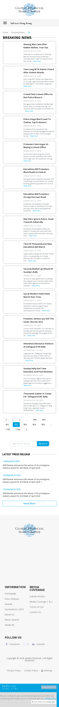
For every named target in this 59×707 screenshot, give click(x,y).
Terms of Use (37, 606)
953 (25, 424)
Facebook (12, 644)
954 (34, 424)
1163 (8, 429)
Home (5, 32)
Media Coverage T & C (41, 601)
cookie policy (50, 698)
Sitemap (46, 670)
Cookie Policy (31, 670)
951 (7, 424)
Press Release (12, 598)
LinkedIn (38, 644)
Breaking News (18, 32)
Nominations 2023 (14, 609)
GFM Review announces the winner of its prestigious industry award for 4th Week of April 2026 (26, 466)
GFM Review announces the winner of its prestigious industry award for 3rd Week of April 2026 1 (26, 480)
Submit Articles (37, 596)
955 (43, 424)
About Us (9, 614)
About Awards (12, 619)
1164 (18, 429)
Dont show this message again (44, 702)
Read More (29, 503)
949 (34, 419)
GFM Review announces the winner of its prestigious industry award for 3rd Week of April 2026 (26, 494)
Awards (8, 604)
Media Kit (9, 624)
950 (43, 419)
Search (43, 443)
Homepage (10, 593)
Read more (37, 61)
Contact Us (35, 612)
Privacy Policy (14, 670)
